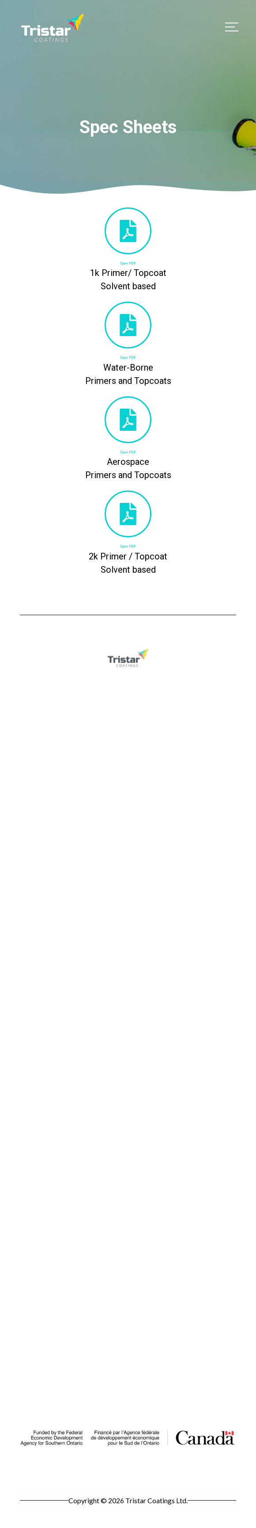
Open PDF (128, 263)
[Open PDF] (128, 230)
